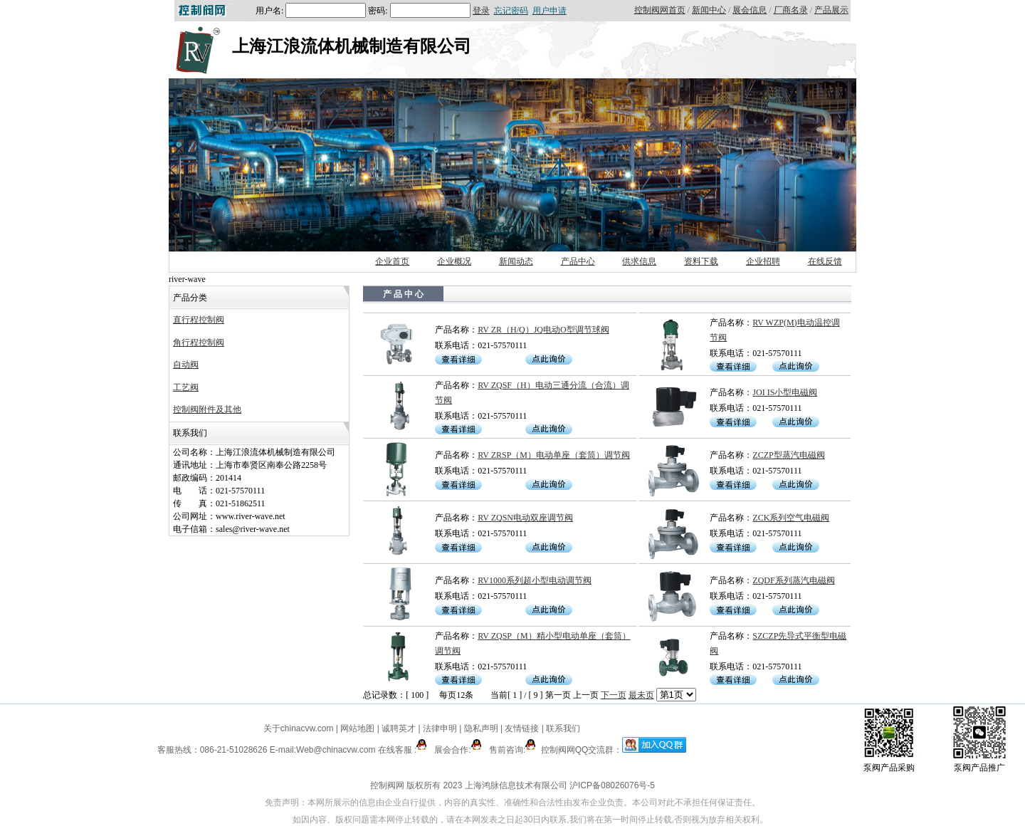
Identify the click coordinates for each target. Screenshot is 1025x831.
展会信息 (749, 10)
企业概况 (454, 261)
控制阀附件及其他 (207, 409)
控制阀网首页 (659, 10)
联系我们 (563, 728)
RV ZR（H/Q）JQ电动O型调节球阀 (543, 330)
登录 (481, 11)
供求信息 (639, 261)
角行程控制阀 (198, 342)
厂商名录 (791, 10)
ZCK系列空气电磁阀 (790, 518)
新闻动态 (516, 261)
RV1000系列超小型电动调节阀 (535, 580)
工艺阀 (186, 387)
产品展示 (831, 10)
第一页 (558, 695)
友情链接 (522, 728)
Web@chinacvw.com (335, 750)
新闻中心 (709, 10)
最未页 (641, 695)
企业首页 (392, 261)
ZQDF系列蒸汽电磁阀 (793, 580)
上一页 (586, 695)
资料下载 (701, 261)
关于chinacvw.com (298, 728)
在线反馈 (825, 261)
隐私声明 (481, 728)
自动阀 (186, 365)
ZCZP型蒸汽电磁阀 (788, 455)
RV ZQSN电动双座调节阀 (525, 518)
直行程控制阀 (198, 320)
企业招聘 (763, 261)
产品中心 (578, 261)
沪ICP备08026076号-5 (612, 785)
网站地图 (357, 728)
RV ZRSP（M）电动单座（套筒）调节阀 (554, 455)
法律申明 (440, 728)
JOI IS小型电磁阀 (784, 392)
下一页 (613, 695)
